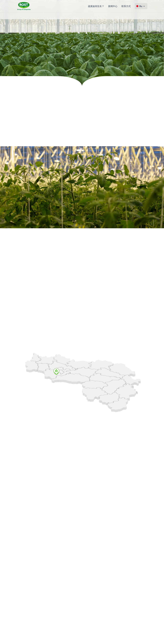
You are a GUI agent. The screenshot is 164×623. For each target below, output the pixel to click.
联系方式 (126, 6)
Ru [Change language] (140, 6)
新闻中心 (112, 6)
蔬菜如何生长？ (96, 6)
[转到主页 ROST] (24, 6)
